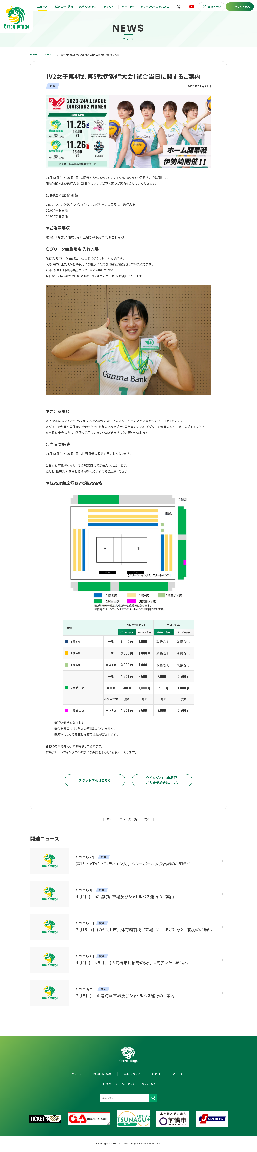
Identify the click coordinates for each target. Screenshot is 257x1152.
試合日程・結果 (102, 1074)
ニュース (46, 54)
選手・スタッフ (131, 1074)
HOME (33, 54)
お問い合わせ (148, 1083)
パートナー (179, 1074)
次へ (147, 819)
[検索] (153, 1098)
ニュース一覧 (128, 819)
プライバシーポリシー (126, 1083)
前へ (110, 819)
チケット (156, 1074)
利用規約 (106, 1083)
